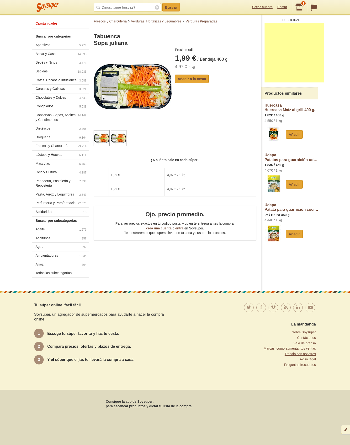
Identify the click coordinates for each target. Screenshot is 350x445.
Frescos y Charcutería (110, 21)
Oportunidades (47, 23)
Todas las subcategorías (54, 273)
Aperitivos (61, 45)
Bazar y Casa (61, 54)
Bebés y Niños (61, 62)
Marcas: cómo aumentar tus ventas (290, 348)
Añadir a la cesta (192, 79)
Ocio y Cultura (61, 172)
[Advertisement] (294, 52)
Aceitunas (61, 238)
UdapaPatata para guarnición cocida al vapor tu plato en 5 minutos (291, 207)
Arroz (61, 264)
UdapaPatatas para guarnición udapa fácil (291, 157)
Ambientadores (61, 256)
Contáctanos (306, 338)
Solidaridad (61, 212)
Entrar (282, 7)
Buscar (171, 7)
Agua (61, 247)
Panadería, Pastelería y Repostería (61, 183)
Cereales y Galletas (61, 89)
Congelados (61, 106)
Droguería (61, 137)
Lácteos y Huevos (61, 155)
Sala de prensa (304, 343)
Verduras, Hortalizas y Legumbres (156, 21)
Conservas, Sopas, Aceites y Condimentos (61, 117)
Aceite (61, 229)
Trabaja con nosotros (300, 354)
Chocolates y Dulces (61, 98)
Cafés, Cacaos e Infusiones (61, 80)
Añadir (294, 134)
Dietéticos (61, 128)
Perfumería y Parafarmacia (61, 203)
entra (179, 228)
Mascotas (61, 164)
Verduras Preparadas (201, 21)
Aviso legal (308, 359)
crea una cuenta (159, 228)
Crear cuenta (262, 7)
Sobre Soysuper (304, 332)
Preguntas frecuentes (300, 365)
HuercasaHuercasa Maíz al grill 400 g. (290, 107)
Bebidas (61, 71)
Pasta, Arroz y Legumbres (61, 194)
